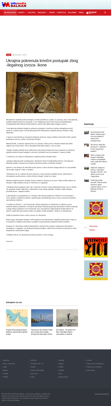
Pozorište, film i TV (37, 363)
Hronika (5, 373)
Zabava (61, 363)
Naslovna (6, 360)
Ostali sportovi (63, 376)
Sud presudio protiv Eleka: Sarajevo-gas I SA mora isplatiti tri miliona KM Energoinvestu (98, 136)
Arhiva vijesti (90, 370)
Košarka (61, 370)
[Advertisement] (55, 31)
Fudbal (61, 366)
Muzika (33, 366)
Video (33, 376)
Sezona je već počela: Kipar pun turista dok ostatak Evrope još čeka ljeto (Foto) (42, 332)
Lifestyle (61, 360)
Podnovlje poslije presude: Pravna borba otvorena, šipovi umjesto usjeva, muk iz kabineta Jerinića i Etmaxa (99, 184)
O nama (89, 360)
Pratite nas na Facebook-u (95, 363)
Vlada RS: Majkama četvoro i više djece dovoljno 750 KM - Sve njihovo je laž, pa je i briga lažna (98, 172)
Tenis (60, 373)
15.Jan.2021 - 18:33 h (20, 54)
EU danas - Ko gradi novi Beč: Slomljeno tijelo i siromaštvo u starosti (66, 332)
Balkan (5, 370)
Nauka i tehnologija (37, 370)
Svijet (5, 366)
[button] (22, 12)
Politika (5, 376)
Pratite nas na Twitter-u (94, 366)
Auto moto (34, 373)
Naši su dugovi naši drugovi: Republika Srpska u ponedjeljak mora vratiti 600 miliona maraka (98, 159)
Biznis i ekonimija (9, 363)
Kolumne (34, 360)
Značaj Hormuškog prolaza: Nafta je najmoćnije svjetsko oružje (16, 332)
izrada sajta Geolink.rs (101, 393)
